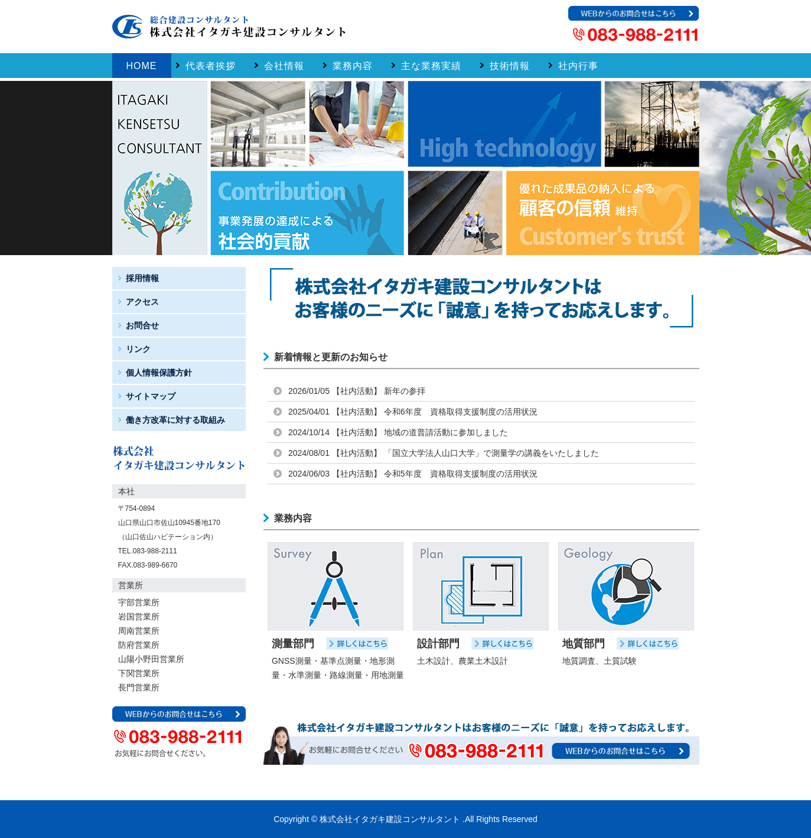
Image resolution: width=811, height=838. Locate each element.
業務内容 (353, 66)
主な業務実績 (431, 66)
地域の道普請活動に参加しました (446, 432)
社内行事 (578, 66)
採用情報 (142, 278)
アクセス (142, 301)
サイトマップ (150, 396)
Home (141, 66)
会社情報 (284, 66)
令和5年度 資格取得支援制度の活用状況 (461, 473)
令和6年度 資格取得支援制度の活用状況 (461, 411)
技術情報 (510, 66)
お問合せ (142, 325)
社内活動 (356, 391)
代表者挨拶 (210, 66)
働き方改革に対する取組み (175, 420)
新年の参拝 (404, 391)
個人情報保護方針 (159, 372)
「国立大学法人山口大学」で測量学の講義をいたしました (491, 453)
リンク (138, 349)
